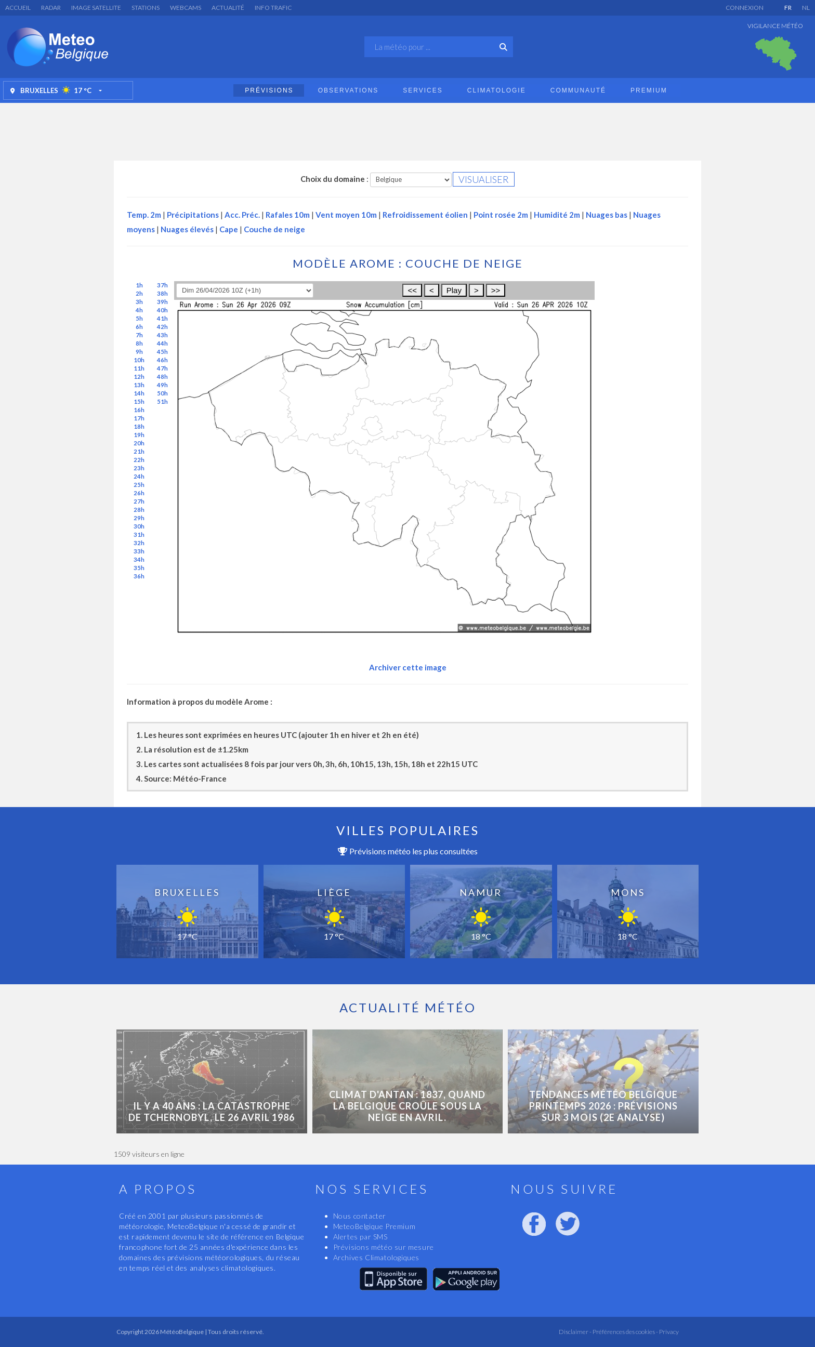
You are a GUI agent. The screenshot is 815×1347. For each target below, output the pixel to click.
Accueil (18, 7)
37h (162, 285)
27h (139, 501)
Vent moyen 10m (346, 214)
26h (139, 493)
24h (139, 476)
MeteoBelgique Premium (374, 1226)
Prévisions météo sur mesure (383, 1247)
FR (788, 7)
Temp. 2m (144, 214)
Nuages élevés (187, 229)
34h (139, 559)
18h (139, 426)
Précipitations (193, 214)
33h (139, 551)
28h (139, 509)
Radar (51, 7)
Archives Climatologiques (376, 1257)
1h (139, 285)
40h (162, 310)
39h (162, 301)
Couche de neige (274, 229)
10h (139, 359)
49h (162, 384)
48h (162, 376)
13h (139, 384)
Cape (228, 229)
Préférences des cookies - (624, 1332)
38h (162, 293)
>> (496, 290)
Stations (146, 7)
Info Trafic (273, 7)
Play (454, 290)
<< (412, 290)
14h (139, 393)
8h (139, 343)
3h (139, 301)
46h (162, 359)
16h (139, 409)
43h (162, 335)
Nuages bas (606, 214)
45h (162, 351)
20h (139, 443)
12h (139, 376)
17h (139, 418)
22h (139, 459)
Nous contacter (359, 1215)
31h (139, 534)
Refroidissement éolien (425, 214)
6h (139, 326)
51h (162, 401)
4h (139, 310)
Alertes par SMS (360, 1236)
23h (139, 468)
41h (162, 318)
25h (139, 484)
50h (162, 393)
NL (806, 7)
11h (139, 368)
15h (139, 401)
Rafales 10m (288, 214)
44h (162, 343)
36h (139, 576)
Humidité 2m (557, 214)
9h (139, 351)
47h (162, 368)
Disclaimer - (575, 1332)
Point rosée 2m (501, 214)
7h (139, 335)
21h (139, 451)
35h (139, 567)
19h (139, 434)
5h (139, 318)
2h (139, 293)
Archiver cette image (407, 667)
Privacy (668, 1332)
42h (162, 326)
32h (139, 542)
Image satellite (96, 7)
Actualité (228, 7)
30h (139, 526)
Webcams (185, 7)
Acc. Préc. (242, 214)
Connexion (745, 7)
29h (139, 517)
